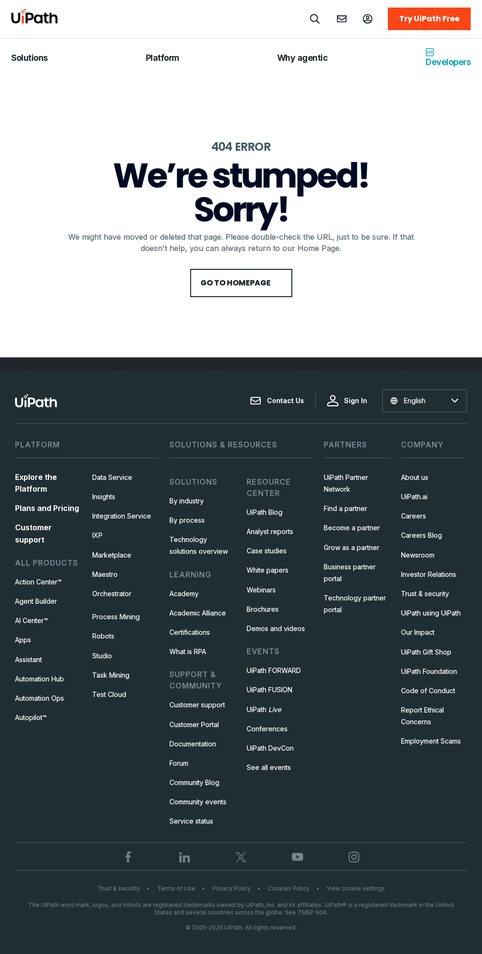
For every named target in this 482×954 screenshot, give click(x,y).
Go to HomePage (241, 282)
